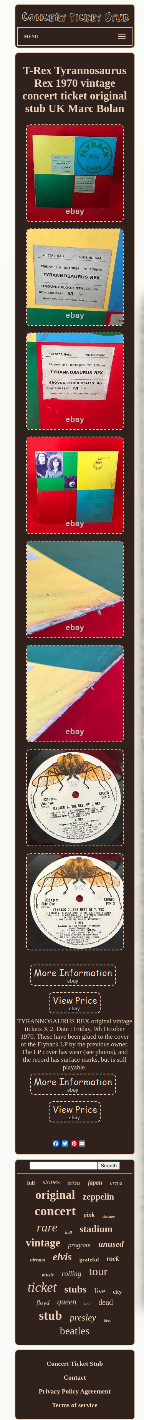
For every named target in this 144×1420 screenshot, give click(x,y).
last (87, 1303)
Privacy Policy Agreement (75, 1391)
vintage (43, 1242)
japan (95, 1182)
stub (50, 1315)
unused (111, 1244)
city (117, 1292)
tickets (74, 1183)
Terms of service (74, 1405)
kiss (107, 1320)
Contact (75, 1377)
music (48, 1275)
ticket (42, 1287)
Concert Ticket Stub (74, 1363)
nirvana (37, 1260)
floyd (43, 1302)
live (99, 1291)
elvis (62, 1257)
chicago (109, 1216)
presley (83, 1317)
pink (89, 1214)
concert (55, 1211)
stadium (96, 1229)
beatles (75, 1331)
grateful (89, 1259)
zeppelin (98, 1197)
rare (47, 1227)
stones (51, 1182)
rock (113, 1259)
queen (66, 1301)
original (55, 1195)
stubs (76, 1289)
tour (98, 1271)
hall (68, 1232)
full (31, 1183)
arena (116, 1183)
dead (105, 1302)
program (79, 1245)
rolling (71, 1273)
